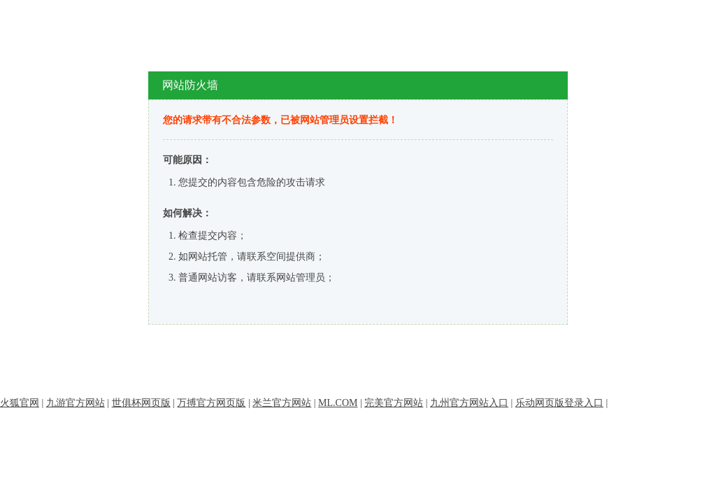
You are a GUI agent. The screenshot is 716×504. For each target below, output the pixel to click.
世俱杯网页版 (141, 403)
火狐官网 (19, 403)
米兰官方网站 (281, 403)
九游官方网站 (75, 403)
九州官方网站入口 (469, 403)
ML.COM (337, 403)
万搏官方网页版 (211, 403)
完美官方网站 (393, 403)
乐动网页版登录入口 (559, 403)
